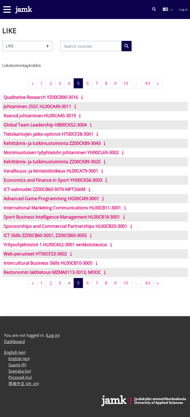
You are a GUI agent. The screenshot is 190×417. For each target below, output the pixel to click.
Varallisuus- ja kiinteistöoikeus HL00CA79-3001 (51, 171)
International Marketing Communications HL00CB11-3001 (62, 208)
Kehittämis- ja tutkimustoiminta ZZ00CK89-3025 (52, 162)
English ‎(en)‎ (14, 352)
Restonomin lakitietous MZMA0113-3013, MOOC (52, 272)
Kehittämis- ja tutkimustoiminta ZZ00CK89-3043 (52, 143)
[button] (154, 9)
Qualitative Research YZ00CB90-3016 (41, 97)
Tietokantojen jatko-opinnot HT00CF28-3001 (48, 134)
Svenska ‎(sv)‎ (19, 371)
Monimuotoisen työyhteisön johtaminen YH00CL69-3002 (61, 153)
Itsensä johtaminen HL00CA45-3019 (40, 116)
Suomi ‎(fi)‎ (17, 365)
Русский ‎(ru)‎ (20, 377)
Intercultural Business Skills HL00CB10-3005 (48, 263)
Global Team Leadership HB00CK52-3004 (45, 125)
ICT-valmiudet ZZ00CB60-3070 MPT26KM (44, 189)
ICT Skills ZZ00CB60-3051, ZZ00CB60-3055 (45, 235)
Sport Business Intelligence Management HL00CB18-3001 (62, 217)
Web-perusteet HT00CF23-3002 (35, 254)
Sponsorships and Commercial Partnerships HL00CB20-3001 (65, 226)
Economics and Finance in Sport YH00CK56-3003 (53, 180)
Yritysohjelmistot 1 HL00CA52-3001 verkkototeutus (55, 245)
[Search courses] (91, 46)
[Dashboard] (23, 9)
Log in (183, 9)
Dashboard (14, 341)
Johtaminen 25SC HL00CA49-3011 (37, 106)
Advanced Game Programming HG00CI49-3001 (51, 199)
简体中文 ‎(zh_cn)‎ (23, 383)
